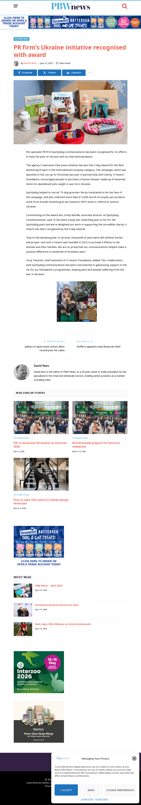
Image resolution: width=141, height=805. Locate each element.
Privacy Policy (101, 799)
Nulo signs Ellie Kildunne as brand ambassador (63, 624)
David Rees (30, 63)
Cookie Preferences (120, 790)
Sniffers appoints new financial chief (98, 346)
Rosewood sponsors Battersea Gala (56, 604)
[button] (134, 758)
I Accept (66, 790)
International (21, 39)
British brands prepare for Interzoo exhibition (96, 444)
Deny (91, 790)
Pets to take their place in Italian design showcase (41, 501)
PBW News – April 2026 (48, 585)
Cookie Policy (87, 799)
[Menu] (16, 6)
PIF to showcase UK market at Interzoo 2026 (40, 444)
